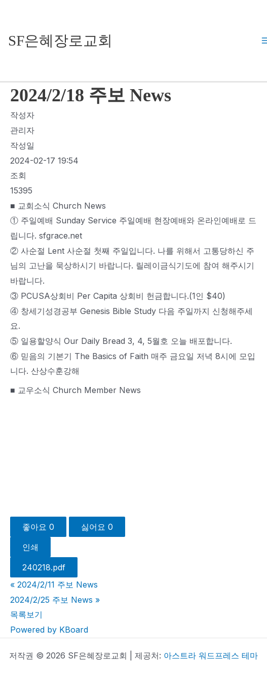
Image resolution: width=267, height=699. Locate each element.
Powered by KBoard (49, 630)
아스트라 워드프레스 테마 (211, 655)
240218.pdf (43, 567)
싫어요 (97, 527)
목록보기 (26, 614)
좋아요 (38, 527)
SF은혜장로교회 (60, 40)
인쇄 (30, 547)
